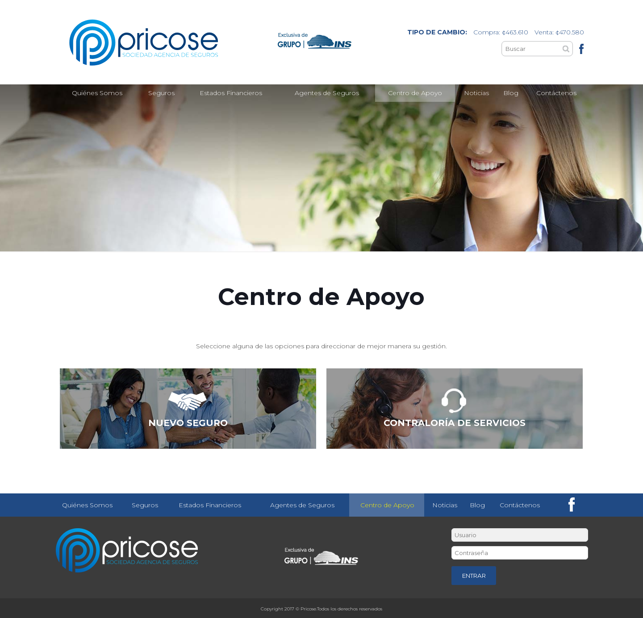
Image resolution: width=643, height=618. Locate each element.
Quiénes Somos (87, 505)
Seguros (145, 505)
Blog (477, 505)
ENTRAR (474, 575)
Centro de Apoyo (387, 505)
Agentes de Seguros (302, 505)
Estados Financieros (210, 505)
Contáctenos (520, 505)
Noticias (444, 505)
